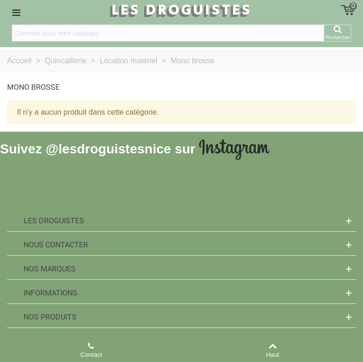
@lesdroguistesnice (108, 149)
